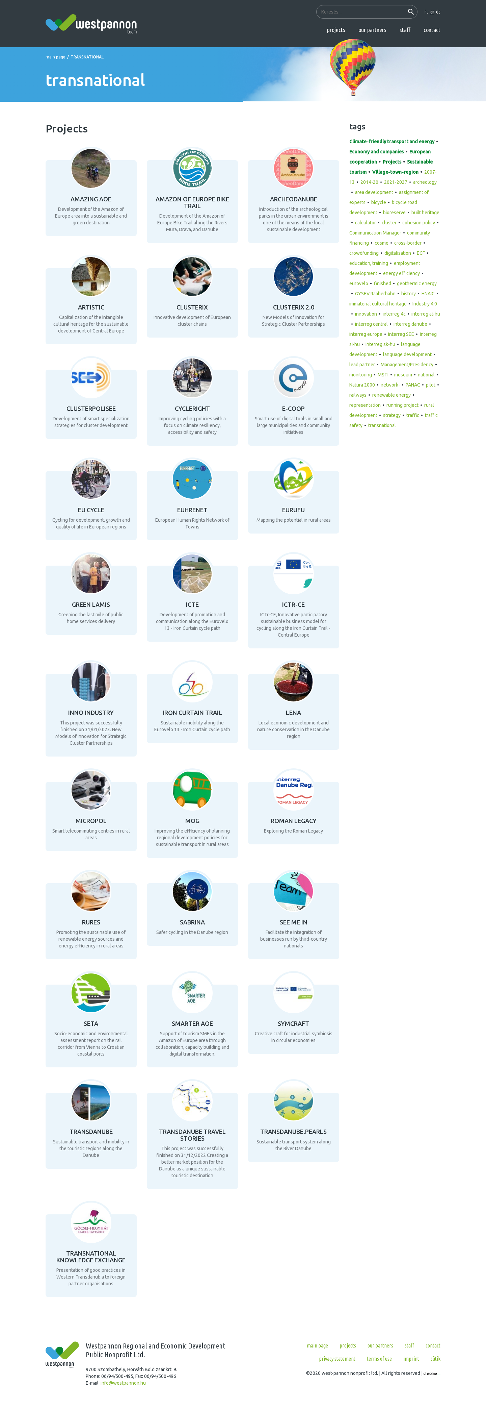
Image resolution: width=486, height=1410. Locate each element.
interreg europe (365, 334)
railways (358, 395)
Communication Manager (375, 233)
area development (374, 192)
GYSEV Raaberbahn (375, 293)
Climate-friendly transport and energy (391, 141)
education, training (368, 263)
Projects (336, 29)
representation (365, 405)
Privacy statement (337, 1359)
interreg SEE (401, 334)
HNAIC (428, 293)
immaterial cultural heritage (378, 303)
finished (382, 283)
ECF (421, 253)
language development (407, 354)
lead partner (362, 364)
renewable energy (391, 395)
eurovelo (358, 283)
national (426, 374)
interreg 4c (394, 314)
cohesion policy (418, 222)
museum (403, 374)
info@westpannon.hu (123, 1383)
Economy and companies (376, 151)
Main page (55, 57)
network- (390, 385)
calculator (365, 222)
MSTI (383, 374)
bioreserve (394, 212)
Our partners (372, 29)
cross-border (408, 243)
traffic (412, 415)
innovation (366, 314)
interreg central (371, 324)
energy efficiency (401, 273)
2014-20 (369, 182)
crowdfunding (364, 253)
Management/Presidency (407, 364)
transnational (382, 425)
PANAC (413, 385)
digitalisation (397, 253)
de (438, 12)
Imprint (411, 1359)
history (408, 293)
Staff (405, 29)
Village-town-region (395, 172)
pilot (430, 385)
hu (427, 12)
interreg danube (410, 324)
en (432, 12)
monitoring (360, 374)
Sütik (435, 1359)
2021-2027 (395, 182)
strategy (392, 415)
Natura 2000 (362, 385)
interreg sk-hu (380, 344)
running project (402, 405)
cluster (389, 222)
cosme (381, 243)
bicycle (378, 202)
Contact (432, 29)
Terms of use (379, 1359)
